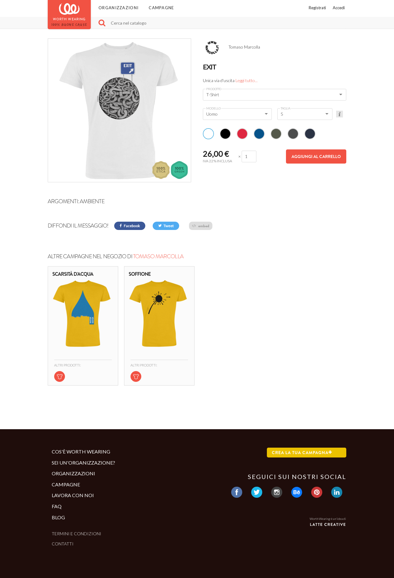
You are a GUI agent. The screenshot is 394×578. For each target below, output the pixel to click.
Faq (57, 506)
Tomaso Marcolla (158, 256)
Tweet (166, 226)
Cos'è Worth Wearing (81, 451)
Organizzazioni (118, 7)
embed (200, 225)
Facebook (130, 226)
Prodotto (213, 89)
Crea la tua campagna (302, 452)
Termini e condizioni (76, 533)
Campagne (161, 7)
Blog (58, 517)
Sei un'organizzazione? (83, 462)
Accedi (339, 7)
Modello (213, 108)
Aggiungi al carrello (316, 156)
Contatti (63, 543)
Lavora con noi (73, 495)
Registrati (317, 7)
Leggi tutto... (246, 80)
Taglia (285, 108)
